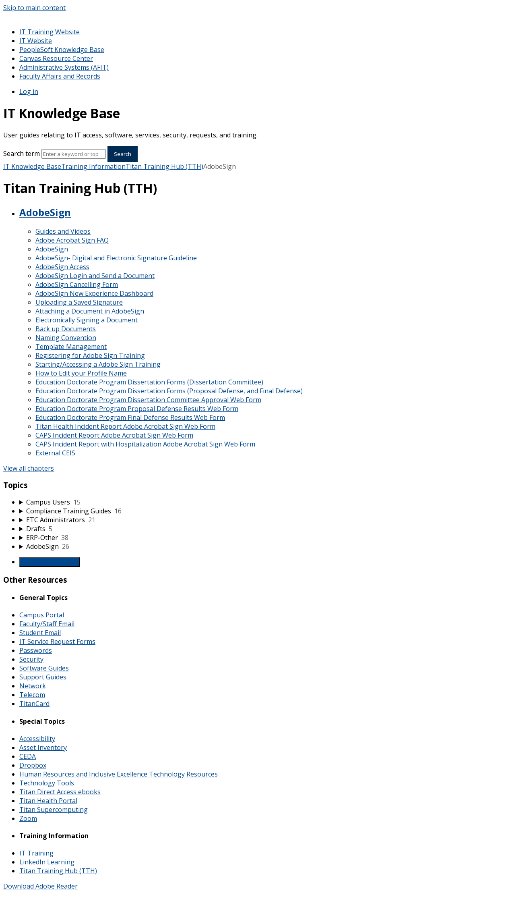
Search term (21, 153)
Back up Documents (65, 328)
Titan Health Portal (48, 800)
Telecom (32, 694)
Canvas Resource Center (56, 58)
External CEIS (55, 452)
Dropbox (32, 765)
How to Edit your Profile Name (81, 373)
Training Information (93, 166)
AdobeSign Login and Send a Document (95, 275)
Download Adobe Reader (40, 886)
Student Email (40, 632)
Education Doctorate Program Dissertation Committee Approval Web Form (148, 399)
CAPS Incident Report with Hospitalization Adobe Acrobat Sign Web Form (145, 444)
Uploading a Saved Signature (79, 302)
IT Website (35, 40)
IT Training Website (49, 31)
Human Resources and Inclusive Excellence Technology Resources (118, 774)
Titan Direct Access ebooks (60, 791)
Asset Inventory (43, 747)
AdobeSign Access (62, 266)
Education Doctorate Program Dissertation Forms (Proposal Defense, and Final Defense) (169, 390)
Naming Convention (65, 337)
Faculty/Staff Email (46, 623)
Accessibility (37, 738)
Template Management (71, 346)
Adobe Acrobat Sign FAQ (72, 240)
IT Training (36, 853)
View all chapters (28, 468)
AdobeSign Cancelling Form (76, 284)
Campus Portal (41, 614)
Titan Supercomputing (53, 809)
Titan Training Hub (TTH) (164, 166)
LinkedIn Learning (46, 862)
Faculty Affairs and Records (59, 76)
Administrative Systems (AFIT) (64, 67)
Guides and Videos (63, 231)
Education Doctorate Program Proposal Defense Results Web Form (136, 408)
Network (32, 685)
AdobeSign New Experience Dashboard (94, 293)
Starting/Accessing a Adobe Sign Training (98, 364)
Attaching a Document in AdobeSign (89, 311)
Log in (28, 91)
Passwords (35, 650)
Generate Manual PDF (49, 562)
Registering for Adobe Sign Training (90, 355)
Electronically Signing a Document (86, 320)
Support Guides (42, 677)
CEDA (27, 756)
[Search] (73, 154)
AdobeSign (45, 212)
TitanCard (34, 703)
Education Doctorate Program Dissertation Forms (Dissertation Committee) (149, 382)
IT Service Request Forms (57, 641)
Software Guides (44, 668)
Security (31, 659)
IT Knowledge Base (32, 166)
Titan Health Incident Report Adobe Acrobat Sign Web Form (125, 426)
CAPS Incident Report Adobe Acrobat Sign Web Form (114, 435)
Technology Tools (46, 783)
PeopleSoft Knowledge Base (61, 49)
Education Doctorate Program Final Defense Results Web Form (130, 417)
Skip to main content (34, 7)
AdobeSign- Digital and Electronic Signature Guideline (116, 257)
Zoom (28, 818)
